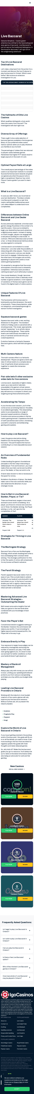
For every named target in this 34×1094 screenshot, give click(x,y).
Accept (17, 1090)
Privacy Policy (18, 1084)
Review (25, 796)
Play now (9, 796)
